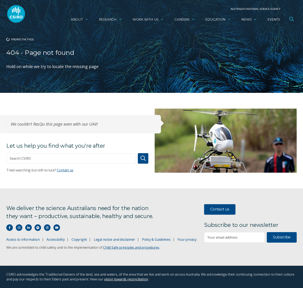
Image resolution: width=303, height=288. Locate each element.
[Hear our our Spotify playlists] (38, 227)
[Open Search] (291, 19)
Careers (184, 20)
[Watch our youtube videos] (56, 227)
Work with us (148, 20)
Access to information (23, 239)
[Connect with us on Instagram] (19, 227)
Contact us (65, 170)
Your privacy (186, 239)
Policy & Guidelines (156, 239)
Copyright (79, 239)
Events (273, 20)
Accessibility (56, 239)
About (79, 20)
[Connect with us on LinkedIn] (28, 227)
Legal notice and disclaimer (114, 239)
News (249, 20)
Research (110, 20)
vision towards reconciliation (126, 279)
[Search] (143, 158)
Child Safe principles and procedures (131, 247)
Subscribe (281, 237)
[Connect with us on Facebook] (9, 227)
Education (218, 20)
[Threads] (47, 227)
